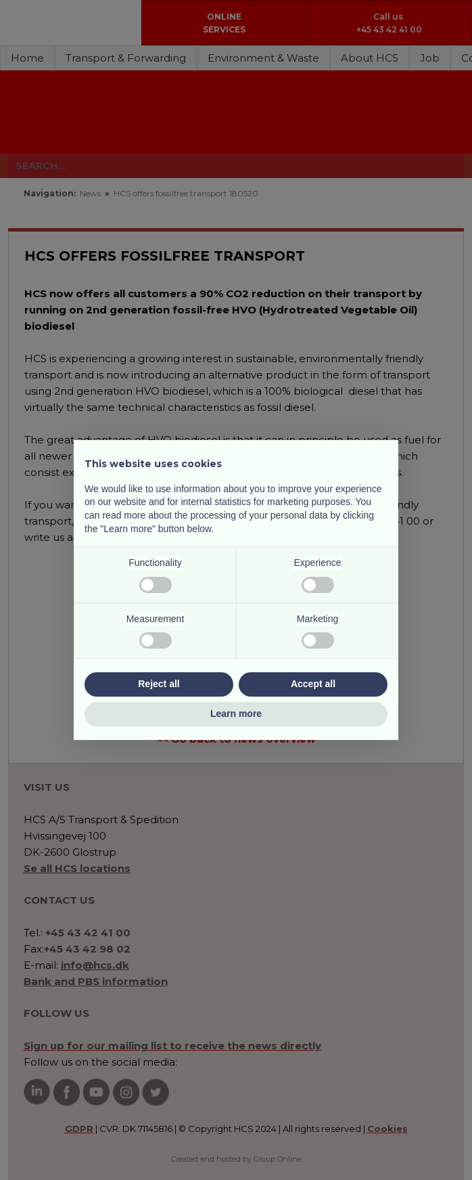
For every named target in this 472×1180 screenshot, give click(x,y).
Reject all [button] (158, 683)
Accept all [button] (313, 683)
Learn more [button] (236, 713)
